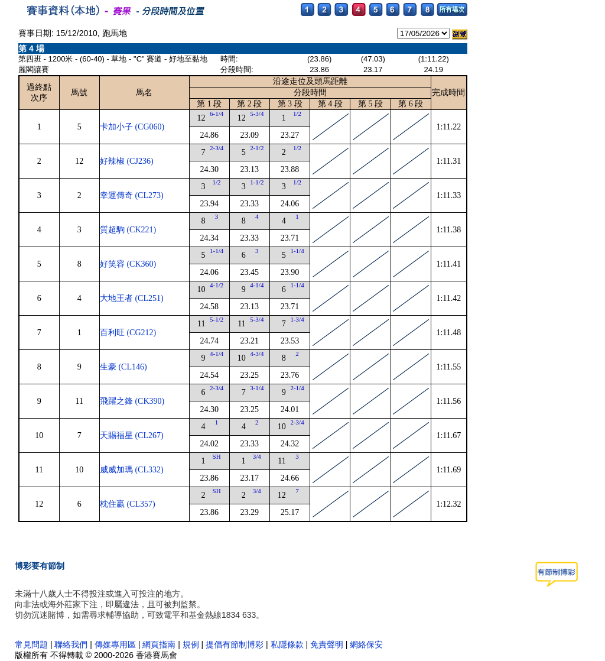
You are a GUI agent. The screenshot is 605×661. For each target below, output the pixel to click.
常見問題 (31, 644)
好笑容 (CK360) (128, 264)
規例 (191, 644)
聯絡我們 (70, 644)
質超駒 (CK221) (128, 229)
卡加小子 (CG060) (132, 126)
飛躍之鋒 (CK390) (132, 401)
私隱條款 (287, 644)
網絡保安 (366, 644)
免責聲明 (326, 644)
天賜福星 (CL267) (132, 435)
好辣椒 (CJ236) (127, 161)
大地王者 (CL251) (132, 298)
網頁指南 (158, 644)
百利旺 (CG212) (128, 332)
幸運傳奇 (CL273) (132, 195)
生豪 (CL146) (123, 366)
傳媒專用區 (116, 644)
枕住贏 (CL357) (127, 504)
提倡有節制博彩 (235, 644)
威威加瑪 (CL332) (132, 469)
